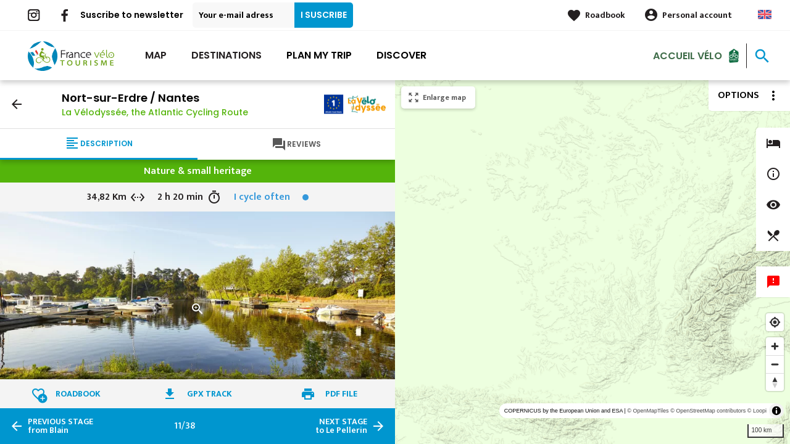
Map (156, 55)
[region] (592, 262)
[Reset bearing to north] (775, 382)
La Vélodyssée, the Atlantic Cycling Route (155, 112)
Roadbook (605, 15)
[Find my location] (775, 322)
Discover (401, 55)
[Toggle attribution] (776, 410)
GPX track (209, 394)
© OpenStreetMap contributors (708, 411)
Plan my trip (319, 55)
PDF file (341, 394)
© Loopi (757, 411)
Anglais (764, 14)
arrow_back (16, 104)
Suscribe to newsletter (131, 15)
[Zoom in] (775, 346)
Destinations (226, 55)
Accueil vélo (687, 55)
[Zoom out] (775, 364)
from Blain (60, 426)
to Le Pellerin (341, 426)
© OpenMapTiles (647, 411)
